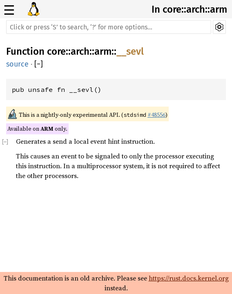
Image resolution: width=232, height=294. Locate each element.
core (56, 51)
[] (38, 64)
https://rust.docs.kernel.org (189, 278)
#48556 (156, 115)
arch (80, 51)
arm (103, 51)
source (17, 64)
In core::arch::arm (189, 9)
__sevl (130, 51)
